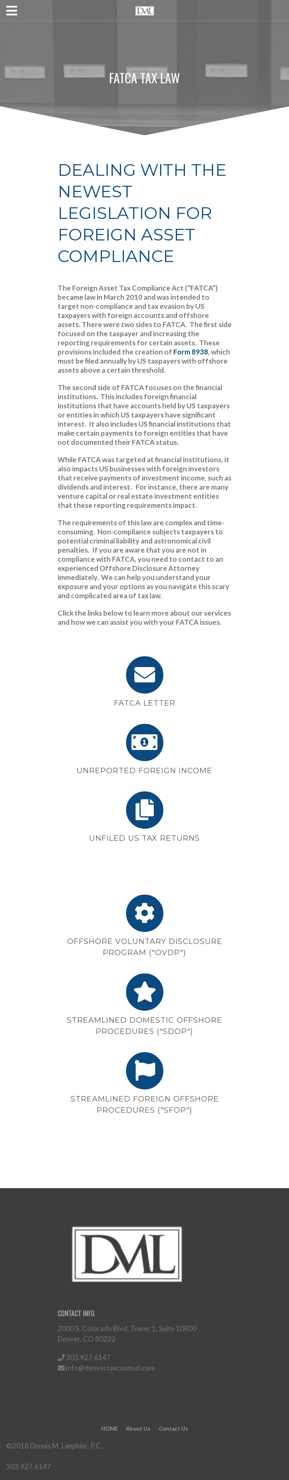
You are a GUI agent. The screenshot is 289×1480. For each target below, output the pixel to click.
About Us (138, 1428)
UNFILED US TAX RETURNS (144, 838)
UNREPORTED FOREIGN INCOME (144, 770)
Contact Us (173, 1428)
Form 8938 (190, 351)
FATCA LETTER (144, 703)
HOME (109, 1428)
